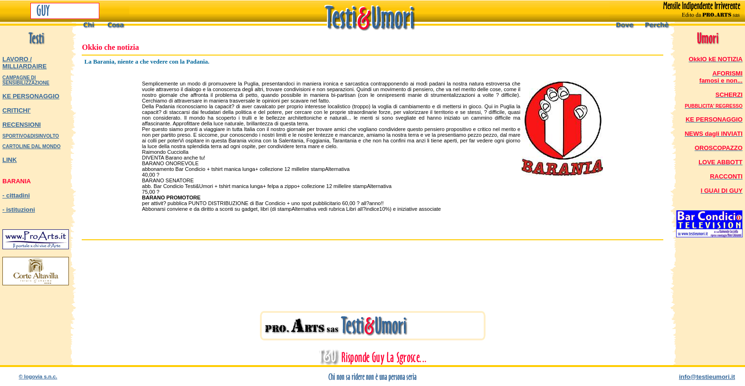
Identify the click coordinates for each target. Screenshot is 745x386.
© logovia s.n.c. (38, 376)
